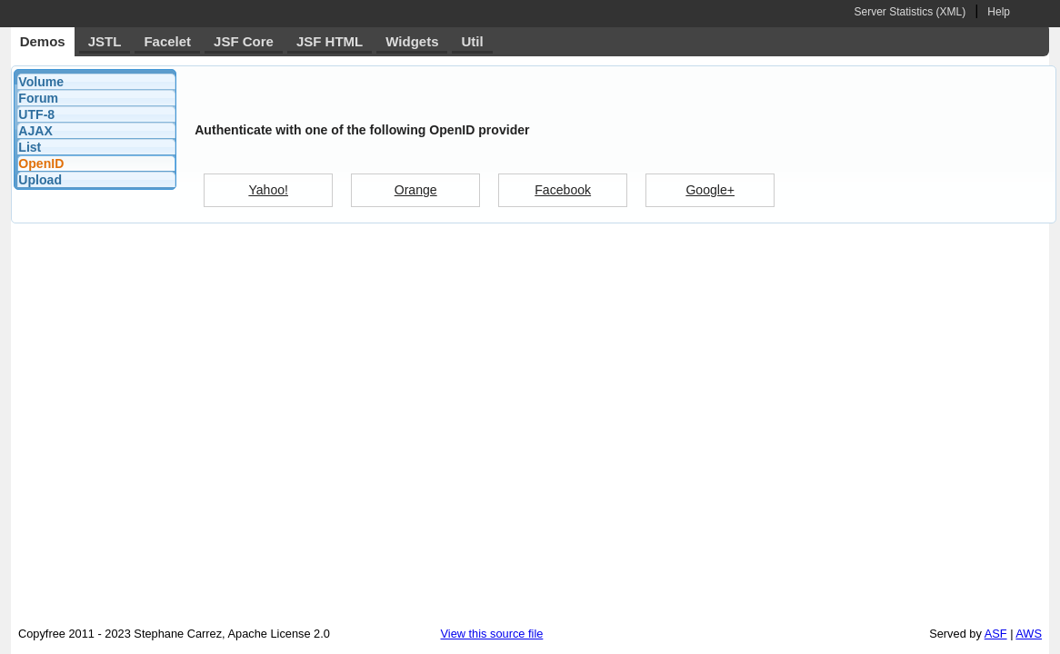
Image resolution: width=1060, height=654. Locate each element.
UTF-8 (36, 114)
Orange (416, 190)
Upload (40, 180)
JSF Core (244, 41)
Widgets (411, 41)
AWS (1028, 633)
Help (998, 11)
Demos (42, 41)
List (29, 147)
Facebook (563, 190)
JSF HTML (329, 41)
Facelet (167, 41)
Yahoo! (268, 190)
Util (472, 41)
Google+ (710, 190)
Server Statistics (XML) (909, 11)
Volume (41, 81)
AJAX (35, 131)
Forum (38, 98)
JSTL (105, 41)
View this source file (492, 633)
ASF (996, 633)
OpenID (41, 163)
